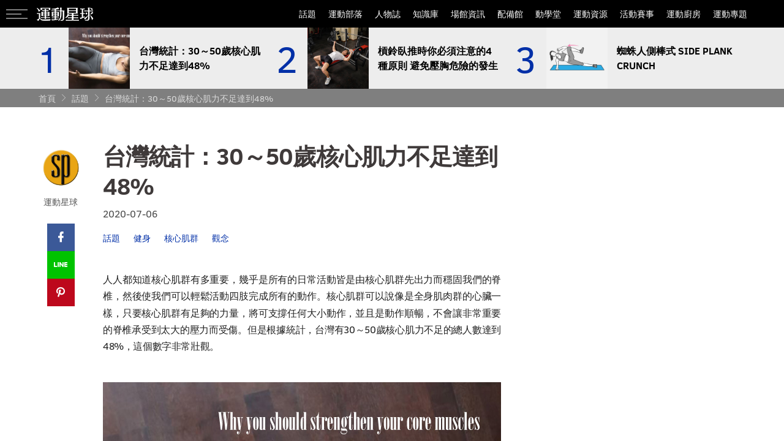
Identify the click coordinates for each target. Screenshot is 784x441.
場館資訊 (468, 14)
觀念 (220, 238)
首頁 (47, 98)
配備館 (510, 14)
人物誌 (388, 14)
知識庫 (426, 14)
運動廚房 (683, 14)
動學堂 (548, 14)
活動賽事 (637, 14)
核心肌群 (181, 238)
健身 (142, 238)
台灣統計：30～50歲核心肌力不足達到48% (189, 98)
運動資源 (590, 14)
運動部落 (345, 14)
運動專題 (730, 14)
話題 (307, 14)
